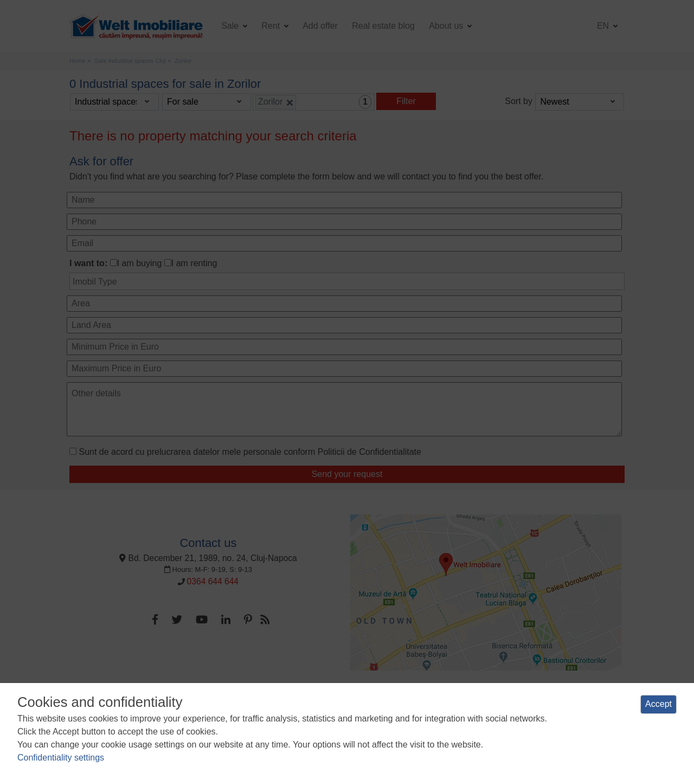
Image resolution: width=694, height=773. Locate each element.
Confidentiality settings (60, 757)
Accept (658, 703)
